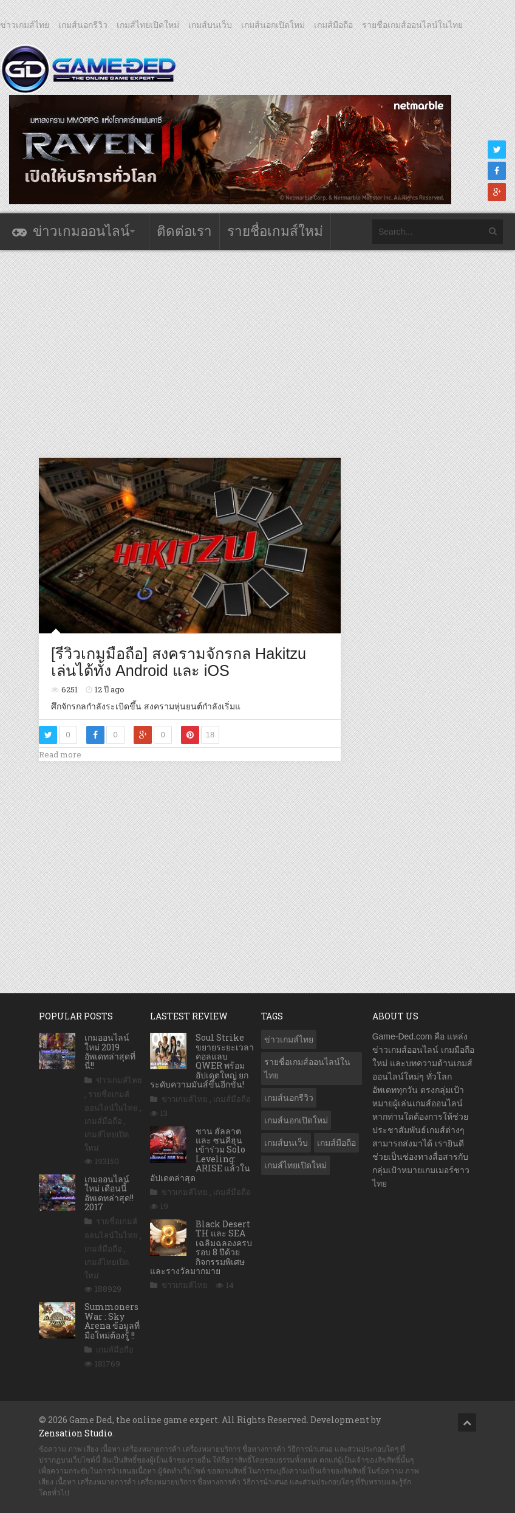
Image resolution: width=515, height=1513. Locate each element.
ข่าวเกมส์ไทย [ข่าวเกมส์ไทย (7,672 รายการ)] (288, 1039)
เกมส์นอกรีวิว (82, 25)
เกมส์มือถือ (333, 25)
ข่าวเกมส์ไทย (24, 25)
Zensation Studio (75, 1433)
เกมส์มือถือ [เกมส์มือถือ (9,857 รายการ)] (336, 1143)
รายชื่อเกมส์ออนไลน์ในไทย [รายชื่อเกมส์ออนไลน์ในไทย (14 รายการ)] (307, 1068)
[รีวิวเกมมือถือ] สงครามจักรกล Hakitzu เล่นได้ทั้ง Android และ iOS (178, 662)
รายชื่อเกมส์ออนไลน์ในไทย (412, 25)
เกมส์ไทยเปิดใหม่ (148, 25)
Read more (60, 754)
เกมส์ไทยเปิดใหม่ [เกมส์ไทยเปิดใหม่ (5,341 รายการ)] (295, 1165)
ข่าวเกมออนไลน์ (81, 231)
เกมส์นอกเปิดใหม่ (273, 25)
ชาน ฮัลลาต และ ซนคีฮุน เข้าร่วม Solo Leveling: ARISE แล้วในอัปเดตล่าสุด (200, 1154)
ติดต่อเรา (184, 231)
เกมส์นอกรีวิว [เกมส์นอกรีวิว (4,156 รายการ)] (288, 1098)
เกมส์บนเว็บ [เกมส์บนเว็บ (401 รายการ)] (286, 1143)
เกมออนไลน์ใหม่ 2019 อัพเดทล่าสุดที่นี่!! (109, 1051)
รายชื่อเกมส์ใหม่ (275, 231)
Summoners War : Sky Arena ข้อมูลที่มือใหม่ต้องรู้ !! (112, 1320)
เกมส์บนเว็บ (210, 25)
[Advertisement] (260, 353)
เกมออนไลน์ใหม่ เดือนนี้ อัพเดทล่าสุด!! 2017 (109, 1193)
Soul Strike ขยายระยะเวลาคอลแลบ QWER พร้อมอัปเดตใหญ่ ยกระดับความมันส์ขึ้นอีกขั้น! (202, 1061)
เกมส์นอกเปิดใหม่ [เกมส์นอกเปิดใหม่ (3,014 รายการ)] (296, 1120)
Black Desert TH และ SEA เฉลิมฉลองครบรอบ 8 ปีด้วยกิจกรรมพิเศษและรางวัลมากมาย (201, 1247)
